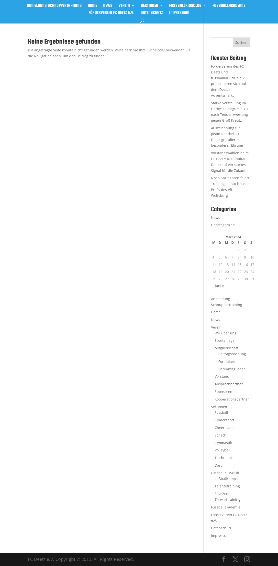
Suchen (241, 42)
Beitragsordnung (232, 354)
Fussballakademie (228, 6)
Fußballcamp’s (226, 478)
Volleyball (222, 450)
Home (92, 6)
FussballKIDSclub (185, 6)
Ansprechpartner (229, 384)
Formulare (226, 361)
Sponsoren (223, 391)
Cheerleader (225, 427)
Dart (218, 465)
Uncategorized (223, 225)
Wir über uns (225, 333)
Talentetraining (227, 486)
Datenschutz (152, 13)
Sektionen (149, 6)
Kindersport (224, 420)
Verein (124, 6)
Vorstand (222, 376)
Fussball (221, 412)
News (107, 6)
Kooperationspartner (232, 399)
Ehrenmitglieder (231, 369)
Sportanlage (224, 340)
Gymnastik (223, 442)
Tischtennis (224, 457)
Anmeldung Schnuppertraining (54, 6)
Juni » (219, 285)
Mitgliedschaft (226, 348)
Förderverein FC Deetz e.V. (111, 13)
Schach (220, 435)
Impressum (179, 13)
